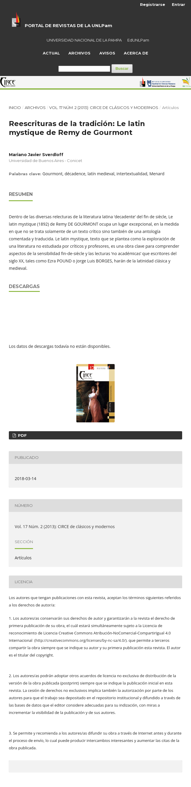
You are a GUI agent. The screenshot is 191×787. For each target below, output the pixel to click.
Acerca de (136, 53)
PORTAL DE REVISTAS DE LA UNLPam (68, 25)
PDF (22, 435)
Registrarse (152, 4)
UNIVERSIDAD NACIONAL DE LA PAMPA (84, 40)
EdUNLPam (138, 40)
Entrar (178, 4)
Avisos (107, 53)
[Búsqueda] (84, 69)
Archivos (79, 53)
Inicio (15, 107)
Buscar (122, 68)
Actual (51, 53)
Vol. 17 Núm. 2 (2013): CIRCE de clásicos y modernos (103, 107)
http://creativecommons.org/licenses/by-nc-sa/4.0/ (80, 640)
